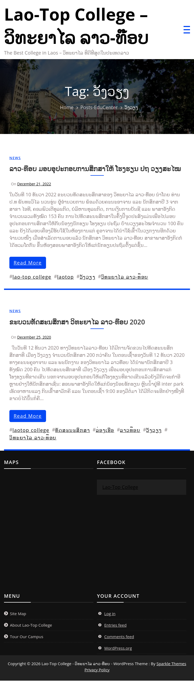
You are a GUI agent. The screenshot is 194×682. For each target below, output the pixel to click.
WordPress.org (118, 649)
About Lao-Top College (31, 626)
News (15, 159)
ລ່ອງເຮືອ (105, 431)
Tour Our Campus (26, 638)
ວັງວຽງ (88, 278)
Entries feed (115, 626)
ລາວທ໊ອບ (130, 431)
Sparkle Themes (171, 665)
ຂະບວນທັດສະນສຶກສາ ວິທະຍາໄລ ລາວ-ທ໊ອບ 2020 (77, 323)
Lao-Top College (120, 488)
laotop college (31, 431)
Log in (109, 615)
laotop (65, 278)
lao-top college (32, 278)
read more (28, 264)
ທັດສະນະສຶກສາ (72, 431)
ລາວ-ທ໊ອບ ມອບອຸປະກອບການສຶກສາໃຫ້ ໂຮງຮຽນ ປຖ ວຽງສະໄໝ (95, 169)
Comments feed (119, 638)
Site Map (18, 615)
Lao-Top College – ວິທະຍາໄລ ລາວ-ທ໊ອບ (79, 26)
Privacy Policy (97, 671)
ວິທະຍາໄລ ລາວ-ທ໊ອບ (124, 278)
